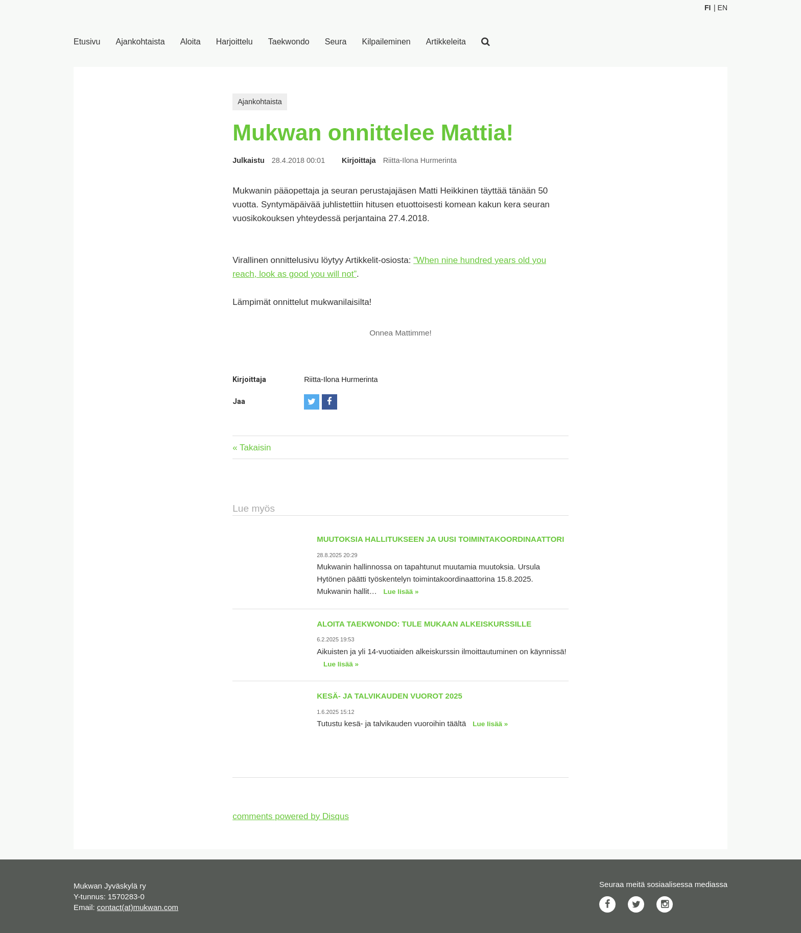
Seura (336, 41)
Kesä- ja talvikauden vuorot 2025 (389, 695)
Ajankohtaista (140, 41)
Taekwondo (289, 41)
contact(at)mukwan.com (137, 907)
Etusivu (87, 41)
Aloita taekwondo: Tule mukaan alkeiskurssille (424, 623)
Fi (707, 7)
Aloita (190, 41)
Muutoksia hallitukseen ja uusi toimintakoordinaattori (440, 539)
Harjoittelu (234, 41)
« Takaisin (251, 447)
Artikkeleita (446, 41)
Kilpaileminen (386, 41)
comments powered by (290, 816)
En (722, 7)
